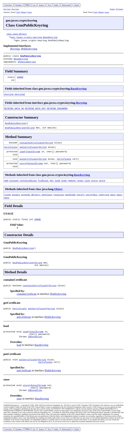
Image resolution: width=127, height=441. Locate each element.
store (23, 162)
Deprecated (66, 5)
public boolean (13, 286)
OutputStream (35, 162)
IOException (35, 339)
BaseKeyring (21, 58)
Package (18, 5)
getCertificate (29, 146)
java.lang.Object (16, 33)
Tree (49, 5)
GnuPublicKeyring (30, 55)
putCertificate (29, 157)
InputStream (33, 150)
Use (34, 5)
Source (41, 5)
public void (11, 363)
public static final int (18, 218)
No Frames (119, 9)
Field (18, 12)
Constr (29, 12)
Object (58, 188)
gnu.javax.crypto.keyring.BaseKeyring (34, 37)
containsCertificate (32, 141)
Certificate (10, 146)
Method (23, 12)
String (31, 126)
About (76, 5)
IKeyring (15, 48)
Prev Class (7, 9)
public (8, 248)
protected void (13, 334)
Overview (8, 5)
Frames (112, 9)
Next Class (15, 9)
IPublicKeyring (29, 48)
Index (56, 5)
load (22, 150)
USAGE (20, 76)
